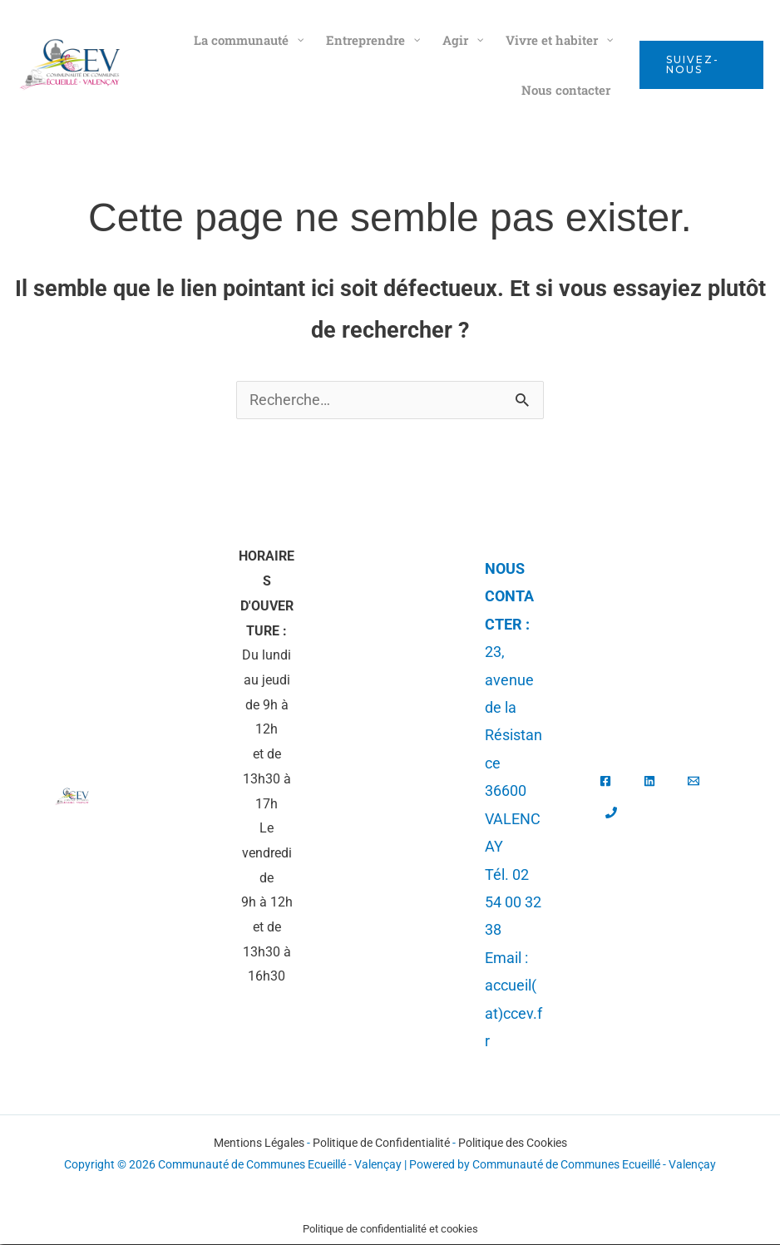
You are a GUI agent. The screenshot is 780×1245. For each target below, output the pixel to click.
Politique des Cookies (512, 1143)
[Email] (693, 782)
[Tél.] (611, 813)
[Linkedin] (649, 782)
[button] (701, 65)
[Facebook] (605, 782)
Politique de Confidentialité (381, 1143)
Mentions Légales (259, 1143)
